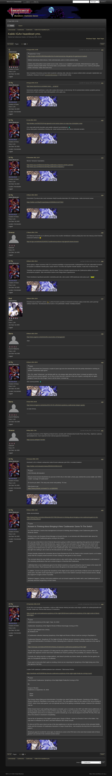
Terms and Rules (97, 773)
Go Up (9, 754)
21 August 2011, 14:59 (32, 49)
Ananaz (11, 232)
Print (102, 44)
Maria (11, 333)
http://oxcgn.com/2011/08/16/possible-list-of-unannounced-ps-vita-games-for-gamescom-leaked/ (57, 56)
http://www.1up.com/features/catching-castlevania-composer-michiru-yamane (50, 165)
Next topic (100, 38)
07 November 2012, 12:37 (33, 157)
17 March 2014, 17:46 (32, 232)
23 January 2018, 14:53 (32, 459)
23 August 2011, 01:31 (32, 82)
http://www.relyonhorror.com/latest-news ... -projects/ (42, 86)
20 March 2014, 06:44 (32, 362)
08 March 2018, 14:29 (32, 510)
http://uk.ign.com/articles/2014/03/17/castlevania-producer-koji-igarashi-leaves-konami (53, 241)
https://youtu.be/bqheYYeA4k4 (36, 439)
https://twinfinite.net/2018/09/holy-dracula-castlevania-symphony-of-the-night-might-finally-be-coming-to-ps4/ (59, 673)
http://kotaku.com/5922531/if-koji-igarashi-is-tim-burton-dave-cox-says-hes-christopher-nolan (54, 123)
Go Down (10, 44)
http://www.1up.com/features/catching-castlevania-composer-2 (45, 166)
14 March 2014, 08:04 (32, 195)
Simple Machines (19, 773)
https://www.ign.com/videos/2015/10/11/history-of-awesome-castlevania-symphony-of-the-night (57, 647)
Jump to (78, 762)
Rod (10, 298)
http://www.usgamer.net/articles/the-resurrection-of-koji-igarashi (46, 337)
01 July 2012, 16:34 (31, 120)
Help (90, 773)
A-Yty (11, 83)
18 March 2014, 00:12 (32, 261)
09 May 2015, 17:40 (31, 430)
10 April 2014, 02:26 (32, 401)
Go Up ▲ (104, 773)
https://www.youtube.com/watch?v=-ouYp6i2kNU (43, 488)
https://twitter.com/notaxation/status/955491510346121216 (44, 466)
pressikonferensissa (51, 75)
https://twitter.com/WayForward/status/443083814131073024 (45, 202)
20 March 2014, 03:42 (32, 333)
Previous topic (91, 38)
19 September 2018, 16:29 (33, 604)
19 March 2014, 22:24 (32, 298)
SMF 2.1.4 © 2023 (10, 773)
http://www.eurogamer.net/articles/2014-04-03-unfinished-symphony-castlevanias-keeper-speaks (56, 405)
